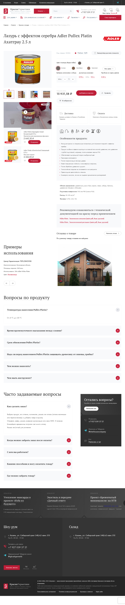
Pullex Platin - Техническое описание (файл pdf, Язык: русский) (82, 219)
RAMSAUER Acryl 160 (111, 515)
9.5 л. (93, 77)
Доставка (68, 113)
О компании (7, 3)
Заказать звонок (11, 577)
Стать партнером (110, 18)
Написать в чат (95, 446)
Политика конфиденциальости (68, 601)
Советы (23, 3)
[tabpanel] (85, 265)
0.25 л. (103, 77)
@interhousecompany (97, 436)
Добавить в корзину (86, 93)
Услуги (16, 3)
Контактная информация (46, 3)
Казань (114, 12)
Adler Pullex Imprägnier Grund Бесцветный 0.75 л (33, 133)
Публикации (32, 3)
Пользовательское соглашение (46, 601)
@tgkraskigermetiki (15, 565)
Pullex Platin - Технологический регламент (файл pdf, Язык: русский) (84, 222)
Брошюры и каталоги (86, 601)
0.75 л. (81, 77)
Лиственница (12, 275)
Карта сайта (99, 601)
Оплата (101, 113)
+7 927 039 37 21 (87, 11)
